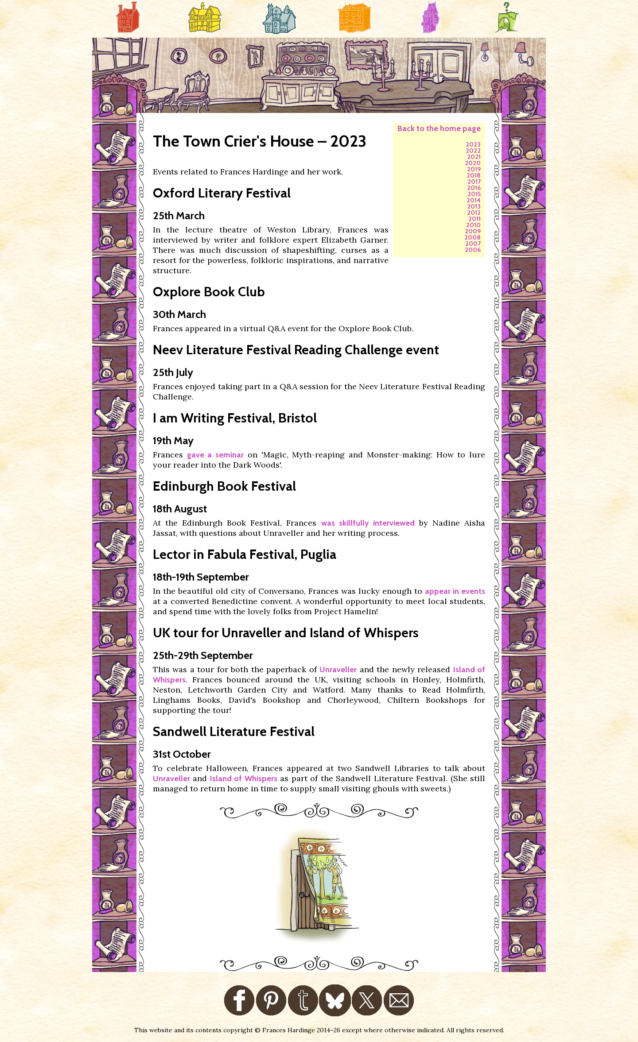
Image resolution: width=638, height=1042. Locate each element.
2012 (474, 213)
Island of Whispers (243, 778)
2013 (474, 206)
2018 (474, 175)
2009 (473, 231)
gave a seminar (215, 455)
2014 (474, 200)
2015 (474, 194)
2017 (474, 182)
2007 (473, 244)
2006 (473, 250)
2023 (473, 144)
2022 (473, 151)
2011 (474, 219)
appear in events (455, 591)
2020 (473, 163)
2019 (474, 169)
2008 (472, 237)
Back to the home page (439, 128)
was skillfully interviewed (368, 523)
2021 (474, 157)
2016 (474, 188)
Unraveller (338, 669)
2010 (473, 225)
